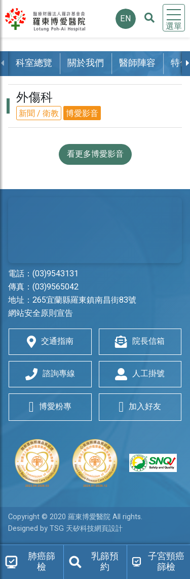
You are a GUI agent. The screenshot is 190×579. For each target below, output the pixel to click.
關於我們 (85, 63)
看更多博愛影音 (95, 154)
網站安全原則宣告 (40, 313)
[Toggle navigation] (174, 17)
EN (125, 19)
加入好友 (140, 407)
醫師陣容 (137, 63)
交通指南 (50, 341)
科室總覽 (34, 63)
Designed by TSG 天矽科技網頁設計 (65, 528)
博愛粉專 (50, 407)
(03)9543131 (55, 274)
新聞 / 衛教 (39, 113)
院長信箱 (140, 341)
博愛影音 (82, 113)
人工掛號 (140, 374)
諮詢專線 (50, 374)
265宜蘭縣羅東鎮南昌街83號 (84, 300)
